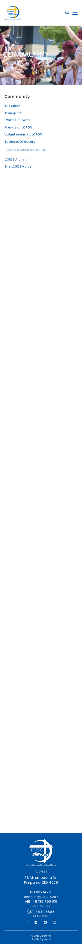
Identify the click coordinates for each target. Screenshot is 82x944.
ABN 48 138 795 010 (41, 902)
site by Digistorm (41, 939)
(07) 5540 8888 (40, 912)
